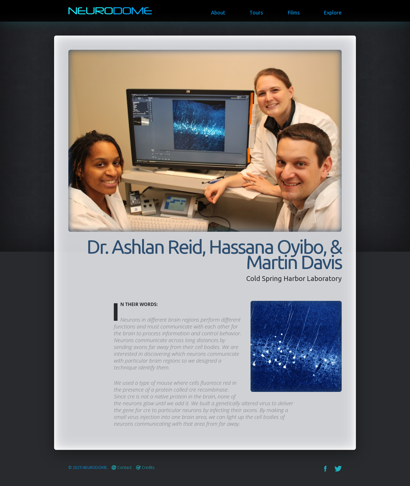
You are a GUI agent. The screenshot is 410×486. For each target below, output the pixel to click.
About (218, 12)
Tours (256, 12)
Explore (333, 12)
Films (294, 12)
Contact (124, 467)
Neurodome (95, 467)
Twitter (338, 468)
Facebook (325, 468)
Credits (148, 467)
